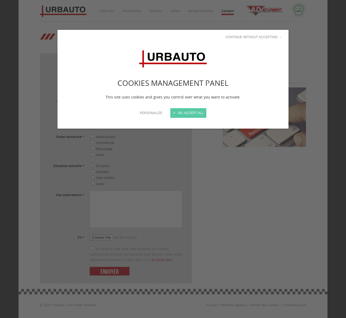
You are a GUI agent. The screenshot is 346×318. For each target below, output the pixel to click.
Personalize (151, 113)
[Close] (173, 159)
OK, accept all (188, 113)
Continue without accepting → (253, 37)
